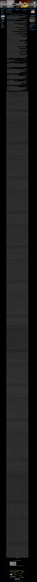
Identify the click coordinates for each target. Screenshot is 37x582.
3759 (16, 212)
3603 (12, 207)
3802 (27, 213)
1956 (14, 150)
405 (7, 101)
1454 (25, 132)
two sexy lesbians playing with (19, 25)
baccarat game (18, 83)
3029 (17, 187)
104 (14, 93)
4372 (17, 233)
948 (22, 115)
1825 (21, 145)
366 (12, 100)
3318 (17, 197)
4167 (16, 226)
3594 (22, 206)
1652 (17, 139)
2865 (25, 181)
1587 (21, 137)
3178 (12, 192)
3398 (11, 200)
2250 (21, 160)
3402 (16, 200)
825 (9, 112)
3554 (14, 205)
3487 (16, 203)
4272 (20, 230)
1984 (7, 151)
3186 (22, 192)
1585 (18, 137)
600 (26, 106)
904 (22, 114)
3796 (20, 213)
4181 (12, 227)
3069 (25, 188)
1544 (9, 136)
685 (23, 108)
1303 (27, 127)
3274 (26, 195)
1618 (17, 138)
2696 (26, 175)
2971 (8, 185)
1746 (7, 143)
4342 (22, 232)
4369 (13, 233)
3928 (14, 218)
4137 (21, 225)
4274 (22, 230)
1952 (9, 150)
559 (7, 105)
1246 (20, 125)
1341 (11, 129)
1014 (27, 117)
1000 (9, 117)
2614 (8, 173)
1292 (13, 127)
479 (15, 103)
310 (22, 98)
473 (9, 103)
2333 (18, 163)
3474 (21, 202)
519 (11, 104)
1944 (21, 149)
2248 (18, 160)
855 (17, 113)
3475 (22, 202)
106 (16, 93)
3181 (16, 192)
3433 (12, 201)
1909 (20, 148)
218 (18, 96)
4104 (22, 224)
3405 (20, 200)
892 (10, 114)
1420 (25, 131)
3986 (23, 220)
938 (12, 115)
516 (8, 104)
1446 (14, 132)
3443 (25, 201)
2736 (12, 177)
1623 (23, 138)
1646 (9, 139)
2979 (18, 185)
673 (11, 108)
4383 (9, 234)
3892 (12, 217)
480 (16, 103)
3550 (9, 205)
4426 (21, 235)
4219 (17, 228)
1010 (22, 117)
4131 (13, 225)
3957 (8, 219)
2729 (25, 176)
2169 (26, 157)
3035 (25, 187)
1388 (27, 130)
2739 (16, 177)
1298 (21, 127)
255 (11, 97)
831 (15, 112)
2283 (20, 161)
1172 (12, 123)
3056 (8, 188)
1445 (13, 132)
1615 (13, 138)
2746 (25, 177)
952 (26, 115)
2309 (9, 162)
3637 (12, 208)
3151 (21, 191)
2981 (21, 185)
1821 (16, 145)
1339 (8, 129)
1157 (14, 122)
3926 (12, 218)
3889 (8, 217)
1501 (20, 134)
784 (12, 111)
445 (25, 102)
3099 (20, 189)
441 (21, 102)
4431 (27, 235)
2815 (26, 179)
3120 (25, 190)
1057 (17, 119)
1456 (27, 132)
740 (12, 110)
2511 (7, 169)
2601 (13, 172)
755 (27, 110)
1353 (26, 129)
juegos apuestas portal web (13, 77)
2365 (16, 164)
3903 (26, 217)
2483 (14, 168)
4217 (14, 228)
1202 (7, 124)
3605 (14, 207)
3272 (23, 195)
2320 (23, 162)
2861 (20, 181)
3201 (20, 193)
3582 (7, 206)
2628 (26, 173)
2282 (18, 161)
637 (19, 107)
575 (23, 105)
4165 (13, 226)
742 (14, 110)
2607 (21, 172)
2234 (22, 159)
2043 (17, 153)
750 (22, 110)
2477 (7, 168)
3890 (9, 217)
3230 (13, 194)
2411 (9, 166)
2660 (23, 174)
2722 (16, 176)
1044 (22, 118)
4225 (25, 228)
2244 (13, 160)
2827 (20, 180)
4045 (12, 222)
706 (22, 109)
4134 (17, 225)
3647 (25, 208)
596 (22, 106)
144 (10, 94)
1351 (23, 129)
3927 (13, 218)
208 (8, 96)
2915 (23, 183)
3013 (18, 186)
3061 (14, 188)
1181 (23, 123)
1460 (11, 133)
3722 (12, 211)
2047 (22, 153)
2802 (9, 179)
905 (23, 114)
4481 (26, 237)
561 (9, 105)
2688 (16, 175)
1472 (26, 133)
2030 (22, 152)
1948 (26, 149)
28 (25, 91)
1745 (27, 142)
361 (7, 100)
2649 (9, 174)
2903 (8, 183)
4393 (22, 234)
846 (8, 113)
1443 (11, 132)
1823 (18, 145)
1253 (7, 126)
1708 (23, 141)
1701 (14, 141)
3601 (9, 207)
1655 (21, 139)
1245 (18, 125)
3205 (25, 193)
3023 (9, 187)
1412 (14, 131)
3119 (23, 190)
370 (16, 100)
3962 (14, 219)
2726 (21, 176)
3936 (25, 218)
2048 (23, 153)
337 (27, 99)
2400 (17, 165)
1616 (14, 138)
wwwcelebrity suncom (14, 32)
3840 (11, 215)
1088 (13, 120)
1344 (14, 129)
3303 (20, 196)
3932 (20, 218)
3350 (14, 198)
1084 (8, 120)
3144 (12, 191)
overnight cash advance (18, 72)
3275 (27, 195)
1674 (23, 140)
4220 (18, 228)
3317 (16, 197)
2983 (23, 185)
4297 (8, 231)
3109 (11, 190)
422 (24, 101)
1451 (21, 132)
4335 (13, 232)
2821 (12, 180)
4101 (18, 224)
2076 (16, 154)
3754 (9, 212)
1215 (23, 124)
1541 (27, 135)
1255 (9, 126)
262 (18, 97)
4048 (16, 222)
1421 (26, 131)
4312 (27, 231)
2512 (8, 169)
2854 (11, 181)
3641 (17, 208)
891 (9, 114)
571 (19, 105)
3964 (17, 219)
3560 (22, 205)
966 (18, 116)
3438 (18, 201)
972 (24, 116)
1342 (12, 129)
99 (9, 93)
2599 (11, 172)
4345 (26, 232)
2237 (26, 159)
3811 (17, 214)
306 (18, 98)
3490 (20, 203)
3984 (21, 220)
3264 (13, 195)
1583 (16, 137)
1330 (18, 128)
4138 (22, 225)
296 (8, 98)
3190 (27, 192)
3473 (20, 202)
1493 (9, 134)
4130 (12, 225)
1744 (26, 142)
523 (15, 104)
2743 (21, 177)
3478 (26, 202)
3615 (27, 207)
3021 (7, 187)
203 (25, 95)
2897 (22, 182)
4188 (21, 227)
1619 (18, 138)
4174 (25, 226)
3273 (25, 195)
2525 (25, 169)
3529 (26, 204)
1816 (9, 145)
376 (22, 100)
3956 (7, 219)
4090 (26, 223)
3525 (21, 204)
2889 (12, 182)
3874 (11, 216)
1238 (9, 125)
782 (10, 111)
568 (16, 105)
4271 (18, 230)
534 (26, 104)
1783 (11, 144)
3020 (27, 186)
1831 (7, 146)
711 (27, 109)
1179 (21, 123)
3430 (8, 201)
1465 (17, 133)
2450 (16, 167)
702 (18, 109)
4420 (13, 235)
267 (23, 97)
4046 (13, 222)
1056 (16, 119)
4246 (8, 229)
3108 (9, 190)
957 (9, 116)
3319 (18, 197)
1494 (11, 134)
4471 (13, 237)
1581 (13, 137)
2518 (16, 169)
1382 (20, 130)
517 (9, 104)
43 (13, 92)
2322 (26, 162)
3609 (20, 207)
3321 (21, 197)
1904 (13, 148)
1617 (16, 138)
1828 (25, 145)
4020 (23, 221)
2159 (13, 157)
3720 (9, 211)
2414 (13, 166)
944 (18, 115)
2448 (13, 167)
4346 (27, 232)
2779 (23, 178)
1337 (27, 128)
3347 (11, 198)
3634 (8, 208)
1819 (13, 145)
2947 (21, 184)
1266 (23, 126)
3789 (11, 213)
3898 (20, 217)
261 (17, 97)
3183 (18, 192)
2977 (16, 185)
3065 (20, 188)
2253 (25, 160)
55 (22, 92)
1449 (18, 132)
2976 (14, 185)
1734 (13, 142)
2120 (7, 156)
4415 (7, 235)
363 (9, 100)
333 (23, 99)
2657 (20, 174)
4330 (7, 232)
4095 (11, 224)
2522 (21, 169)
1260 (16, 126)
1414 (17, 131)
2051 (27, 153)
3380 (9, 199)
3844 (16, 215)
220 (20, 96)
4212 (8, 228)
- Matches (2, 13)
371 (17, 100)
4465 (27, 236)
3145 (13, 191)
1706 (21, 141)
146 (12, 94)
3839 (9, 215)
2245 (14, 160)
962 (14, 116)
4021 (25, 221)
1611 (8, 138)
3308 (26, 196)
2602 (14, 172)
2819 (9, 180)
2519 (17, 169)
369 (15, 100)
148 (14, 94)
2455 (22, 167)
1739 (20, 142)
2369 (21, 164)
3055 (7, 188)
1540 (26, 135)
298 (10, 98)
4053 (22, 222)
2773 (16, 178)
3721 (11, 211)
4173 (23, 226)
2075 (14, 154)
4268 (14, 230)
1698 (11, 141)
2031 (23, 152)
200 (22, 95)
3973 (7, 220)
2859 (17, 181)
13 (14, 91)
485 (21, 103)
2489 (22, 168)
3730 (22, 211)
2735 (11, 177)
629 (11, 107)
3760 (17, 212)
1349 (21, 129)
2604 (17, 172)
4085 (20, 223)
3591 (18, 206)
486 (22, 103)
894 (12, 114)
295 (7, 98)
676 (14, 108)
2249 (20, 160)
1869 (12, 147)
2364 (14, 164)
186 (8, 95)
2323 (27, 162)
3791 (13, 213)
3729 (21, 211)
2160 (14, 157)
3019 (26, 186)
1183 (26, 123)
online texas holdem (22, 17)
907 (25, 114)
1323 (9, 128)
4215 (12, 228)
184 (6, 95)
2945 (18, 184)
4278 (27, 230)
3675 (17, 209)
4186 (18, 227)
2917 (26, 183)
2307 (7, 162)
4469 (11, 237)
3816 (23, 214)
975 (27, 116)
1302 (26, 127)
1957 (16, 150)
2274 (8, 161)
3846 (18, 215)
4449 (7, 236)
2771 (13, 178)
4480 (25, 237)
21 (20, 91)
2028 (20, 152)
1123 (14, 121)
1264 (21, 126)
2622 (18, 173)
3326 (27, 197)
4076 (8, 223)
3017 (23, 186)
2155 (8, 157)
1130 (23, 121)
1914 (26, 148)
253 (9, 97)
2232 (20, 159)
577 (25, 105)
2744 (22, 177)
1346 (17, 129)
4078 (11, 223)
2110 (16, 155)
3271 (22, 195)
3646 (23, 208)
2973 (11, 185)
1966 (27, 150)
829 (13, 112)
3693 (18, 210)
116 (26, 93)
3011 (16, 186)
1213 (21, 124)
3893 (13, 217)
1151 (7, 122)
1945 (22, 149)
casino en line (12, 66)
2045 (20, 153)
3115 (18, 190)
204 (26, 95)
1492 (8, 134)
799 (27, 111)
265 (21, 97)
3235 (20, 194)
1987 (11, 151)
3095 (14, 189)
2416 (16, 166)
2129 (18, 156)
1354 (27, 129)
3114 (17, 190)
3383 (13, 199)
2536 (17, 170)
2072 (11, 154)
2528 (7, 170)
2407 (26, 165)
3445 (27, 201)
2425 (27, 166)
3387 (18, 199)
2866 (26, 181)
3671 (12, 209)
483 (19, 103)
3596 (25, 206)
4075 (7, 223)
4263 (8, 230)
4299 (11, 231)
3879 (17, 216)
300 (12, 98)
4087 (22, 223)
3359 (26, 198)
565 (13, 105)
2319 (22, 162)
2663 (27, 174)
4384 (11, 234)
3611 (22, 207)
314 (26, 98)
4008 (8, 221)
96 (7, 93)
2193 (13, 158)
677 (15, 108)
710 (26, 109)
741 (13, 110)
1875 (20, 147)
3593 (21, 206)
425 (27, 101)
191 (13, 95)
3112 (14, 190)
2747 (26, 177)
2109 (14, 155)
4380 (27, 233)
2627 (25, 173)
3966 (20, 219)
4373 (18, 233)
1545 (11, 136)
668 (6, 108)
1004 (14, 117)
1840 (18, 146)
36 (8, 92)
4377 (23, 233)
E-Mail (26, 15)
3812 (18, 214)
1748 (9, 143)
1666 (13, 140)
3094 (13, 189)
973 (25, 116)
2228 (14, 159)
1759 (23, 143)
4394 (23, 234)
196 (18, 95)
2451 (17, 167)
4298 (9, 231)
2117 (25, 155)
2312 (13, 162)
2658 (21, 174)
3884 (23, 216)
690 (6, 109)
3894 (14, 217)
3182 (17, 192)
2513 (9, 169)
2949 (23, 184)
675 (13, 108)
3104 (26, 189)
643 (25, 107)
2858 (16, 181)
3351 (16, 198)
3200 (18, 193)
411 (13, 101)
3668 (8, 209)
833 (17, 112)
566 (14, 105)
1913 (25, 148)
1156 (13, 122)
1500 (18, 134)
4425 (20, 235)
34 (7, 92)
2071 (9, 154)
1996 (22, 151)
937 (11, 115)
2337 (23, 163)
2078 (18, 154)
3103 (25, 189)
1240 (12, 125)
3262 (11, 195)
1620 (20, 138)
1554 (22, 136)
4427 (22, 235)
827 (11, 112)
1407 (8, 131)
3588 (14, 206)
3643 (20, 208)
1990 (14, 151)
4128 (9, 225)
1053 (12, 119)
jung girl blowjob (15, 47)
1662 (8, 140)
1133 (27, 121)
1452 (22, 132)
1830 (27, 145)
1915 (27, 148)
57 (23, 92)
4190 (23, 227)
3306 (23, 196)
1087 (12, 120)
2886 (8, 182)
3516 (9, 204)
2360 (9, 164)
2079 (20, 154)
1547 (13, 136)
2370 (22, 164)
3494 (25, 203)
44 (14, 92)
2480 (11, 168)
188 (10, 95)
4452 (11, 236)
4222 (21, 228)
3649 (27, 208)
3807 (12, 214)
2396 (12, 165)
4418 (11, 235)
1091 (17, 120)
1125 (17, 121)
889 (7, 114)
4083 (17, 223)
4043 (9, 222)
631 (13, 107)
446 (26, 102)
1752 (14, 143)
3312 (9, 197)
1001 (10, 117)
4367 (11, 233)
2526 (26, 169)
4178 (8, 227)
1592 (27, 137)
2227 (13, 159)
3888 (7, 217)
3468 (13, 202)
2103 (7, 155)
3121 (26, 190)
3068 (23, 188)
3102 (23, 189)
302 (14, 98)
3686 (9, 210)
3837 (7, 215)
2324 (7, 163)
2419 (20, 166)
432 (12, 102)
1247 (21, 125)
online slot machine (12, 60)
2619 (14, 173)
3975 (9, 220)
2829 (22, 180)
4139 (23, 225)
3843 (14, 215)
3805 (9, 214)
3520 (14, 204)
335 (25, 99)
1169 (8, 123)
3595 (23, 206)
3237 (22, 194)
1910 (21, 148)
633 (15, 107)
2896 (21, 182)
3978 (13, 220)
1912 (23, 148)
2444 (8, 167)
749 (21, 110)
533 (25, 104)
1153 (9, 122)
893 (11, 114)
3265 (14, 195)
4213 (9, 228)
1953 (11, 150)
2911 (18, 183)
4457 (17, 236)
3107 (8, 190)
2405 (23, 165)
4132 (14, 225)
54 (21, 92)
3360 (27, 198)
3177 (11, 192)
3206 (26, 193)
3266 (16, 195)
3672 (13, 209)
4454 (13, 236)
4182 (13, 227)
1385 (23, 130)
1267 (25, 126)
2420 (21, 166)
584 (10, 106)
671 (9, 108)
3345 (8, 198)
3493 (23, 203)
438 (18, 102)
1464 (16, 133)
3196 (13, 193)
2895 (20, 182)
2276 (11, 161)
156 (22, 94)
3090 (8, 189)
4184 (16, 227)
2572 (20, 171)
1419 (23, 131)
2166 (22, 157)
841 (25, 112)
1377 (13, 130)
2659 (22, 174)
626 (8, 107)
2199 (21, 158)
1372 (7, 130)
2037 (9, 153)
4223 (22, 228)
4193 (27, 227)
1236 (7, 125)
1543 (8, 136)
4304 (17, 231)
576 (24, 105)
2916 (25, 183)
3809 (14, 214)
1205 (11, 124)
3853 (27, 215)
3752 (7, 212)
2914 (22, 183)
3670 (11, 209)
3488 (17, 203)
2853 (9, 181)
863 (25, 113)
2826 (18, 180)
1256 (11, 126)
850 (12, 113)
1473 (27, 133)
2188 (7, 158)
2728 (23, 176)
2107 (12, 155)
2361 (11, 164)
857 (19, 113)
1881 (27, 147)
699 (15, 109)
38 (10, 92)
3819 (27, 214)
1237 (8, 125)
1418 (22, 131)
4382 (8, 234)
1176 (17, 123)
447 (27, 102)
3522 (17, 204)
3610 (21, 207)
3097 (17, 189)
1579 (11, 137)
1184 (27, 123)
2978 (17, 185)
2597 (8, 172)
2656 (18, 174)
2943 (16, 184)
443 (23, 102)
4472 (14, 237)
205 (27, 95)
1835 (12, 146)
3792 (14, 213)
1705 (20, 141)
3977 (12, 220)
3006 (9, 186)
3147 (16, 191)
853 (15, 113)
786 (14, 111)
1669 (17, 140)
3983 (20, 220)
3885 (25, 216)
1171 (11, 123)
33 (6, 92)
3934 (22, 218)
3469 (14, 202)
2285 (22, 161)
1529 (12, 135)
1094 (21, 120)
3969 (23, 219)
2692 (21, 175)
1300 (23, 127)
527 (19, 104)
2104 (8, 155)
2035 (7, 153)
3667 (7, 209)
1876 (21, 147)
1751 (13, 143)
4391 (20, 234)
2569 (16, 171)
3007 (11, 186)
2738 (14, 177)
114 (24, 93)
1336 (26, 128)
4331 (8, 232)
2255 (27, 160)
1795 (26, 144)
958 (10, 116)
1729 (7, 142)
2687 (14, 175)
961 (13, 116)
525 (17, 104)
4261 (27, 229)
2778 (22, 178)
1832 (8, 146)
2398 (14, 165)
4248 (11, 229)
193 (15, 95)
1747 (8, 143)
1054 (13, 119)
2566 (12, 171)
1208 (14, 124)
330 (20, 99)
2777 (21, 178)
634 (16, 107)
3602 (11, 207)
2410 (8, 166)
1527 (9, 135)
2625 (22, 173)
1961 (21, 150)
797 (25, 111)
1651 (16, 139)
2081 (22, 154)
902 (20, 114)
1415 (18, 131)
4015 (17, 221)
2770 (12, 178)
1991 (16, 151)
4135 (18, 225)
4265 (11, 230)
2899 (25, 182)
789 (17, 111)
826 (10, 112)
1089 (14, 120)
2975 (13, 185)
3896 (17, 217)
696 (12, 109)
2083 (25, 154)
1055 (14, 119)
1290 (11, 127)
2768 (9, 178)
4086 (21, 223)
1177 (18, 123)
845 (7, 113)
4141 (26, 225)
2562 (7, 171)
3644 (21, 208)
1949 (27, 149)
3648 (26, 208)
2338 (25, 163)
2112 (18, 155)
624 (6, 107)
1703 (17, 141)
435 (15, 102)
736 (8, 110)
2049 (25, 153)
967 (19, 116)
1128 (21, 121)
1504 (23, 134)
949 (23, 115)
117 (27, 93)
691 (7, 109)
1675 (25, 140)
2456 (23, 167)
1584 (17, 137)
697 (13, 109)
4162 (9, 226)
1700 (13, 141)
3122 (27, 190)
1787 (16, 144)
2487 (20, 168)
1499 (17, 134)
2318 (21, 162)
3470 (16, 202)
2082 (23, 154)
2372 (25, 164)
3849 (22, 215)
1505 (25, 134)
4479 (23, 237)
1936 (11, 149)
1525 (7, 135)
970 (22, 116)
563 (11, 105)
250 (6, 97)
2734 (9, 177)
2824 (16, 180)
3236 (21, 194)
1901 (9, 148)
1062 (23, 119)
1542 (7, 136)
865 (27, 113)
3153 (23, 191)
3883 (22, 216)
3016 (22, 186)
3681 (25, 209)
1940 (16, 149)
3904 (27, 217)
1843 (22, 146)
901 (19, 114)
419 (21, 101)
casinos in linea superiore (10, 75)
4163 (11, 226)
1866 (8, 147)
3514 (7, 204)
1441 (8, 132)
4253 (17, 229)
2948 (22, 184)
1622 (22, 138)
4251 (14, 229)
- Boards (2, 22)
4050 (18, 222)
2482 (13, 168)
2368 (20, 164)
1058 (18, 119)
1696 (8, 141)
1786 (14, 144)
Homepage (24, 15)
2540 (22, 170)
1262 (18, 126)
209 (9, 96)
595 (21, 106)
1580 (12, 137)
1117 (7, 121)
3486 (14, 203)
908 (26, 114)
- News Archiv (2, 11)
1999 (26, 151)
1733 (12, 142)
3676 (18, 209)
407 (9, 101)
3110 (12, 190)
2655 (17, 174)
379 (25, 100)
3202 (21, 193)
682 (20, 108)
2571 (18, 171)
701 (17, 109)
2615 (9, 173)
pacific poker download (9, 69)
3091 (9, 189)
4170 (20, 226)
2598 (9, 172)
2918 (27, 183)
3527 (23, 204)
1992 (17, 151)
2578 (27, 171)
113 (23, 93)
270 (26, 97)
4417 (9, 235)
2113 (20, 155)
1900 (8, 148)
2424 (26, 166)
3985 (22, 220)
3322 (22, 197)
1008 (19, 117)
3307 (25, 196)
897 (15, 114)
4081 (14, 223)
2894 (18, 182)
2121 (8, 156)
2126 (14, 156)
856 (18, 113)
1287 (7, 127)
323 (13, 99)
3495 (26, 203)
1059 (20, 119)
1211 (18, 124)
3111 (13, 190)
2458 (26, 167)
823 (7, 112)
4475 (18, 237)
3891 (11, 217)
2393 (8, 165)
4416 (8, 235)
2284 (21, 161)
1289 (9, 127)
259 (15, 97)
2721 (14, 176)
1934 (8, 149)
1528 (11, 135)
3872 (8, 216)
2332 (17, 163)
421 (23, 101)
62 (27, 92)
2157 (11, 157)
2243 (12, 160)
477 (13, 103)
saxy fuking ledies (12, 30)
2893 (17, 182)
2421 (22, 166)
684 (22, 108)
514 (6, 104)
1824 (20, 145)
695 (11, 109)
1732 (11, 142)
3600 (8, 207)
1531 (14, 135)
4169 (18, 226)
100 (10, 93)
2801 (8, 179)
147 (13, 94)
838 (22, 112)
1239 (11, 125)
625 (7, 107)
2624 (21, 173)
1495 (12, 134)
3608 (18, 207)
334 (24, 99)
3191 (7, 193)
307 (19, 98)
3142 (9, 191)
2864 (23, 181)
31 (27, 91)
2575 (23, 171)
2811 (21, 179)
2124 (12, 156)
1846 (26, 146)
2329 (13, 163)
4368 (12, 233)
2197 (18, 158)
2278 (13, 161)
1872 (16, 147)
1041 (18, 118)
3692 (17, 210)
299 (11, 98)
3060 (13, 188)
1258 (13, 126)
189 (11, 95)
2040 (13, 153)
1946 (23, 149)
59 (25, 92)
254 (10, 97)
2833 (27, 180)
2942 (14, 184)
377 (23, 100)
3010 (14, 186)
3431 (9, 201)
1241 (13, 125)
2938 (9, 184)
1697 (9, 141)
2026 (17, 152)
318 (8, 99)
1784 (12, 144)
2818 (8, 180)
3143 (11, 191)
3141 (8, 191)
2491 (25, 168)
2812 (22, 179)
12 (13, 91)
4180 (11, 227)
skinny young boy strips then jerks (22, 43)
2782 (27, 178)
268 (24, 97)
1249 (23, 125)
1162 (21, 122)
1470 (23, 133)
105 (15, 93)
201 (23, 95)
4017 (20, 221)
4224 (23, 228)
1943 (20, 149)
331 (21, 99)
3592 (20, 206)
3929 (16, 218)
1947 (25, 149)
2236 (25, 159)
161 (27, 94)
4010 (11, 221)
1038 (14, 118)
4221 (20, 228)
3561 (23, 205)
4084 (18, 223)
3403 (17, 200)
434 (14, 102)
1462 (13, 133)
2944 (17, 184)
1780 (7, 144)
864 (26, 113)
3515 (8, 204)
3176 (9, 192)
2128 (17, 156)
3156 (27, 191)
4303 (16, 231)
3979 (14, 220)
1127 (20, 121)
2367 (18, 164)
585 (11, 106)
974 (26, 116)
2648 (8, 174)
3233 (17, 194)
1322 (8, 128)
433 (13, 102)
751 (23, 110)
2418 (18, 166)
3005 (8, 186)
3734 (27, 211)
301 (13, 98)
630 (12, 107)
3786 (7, 213)
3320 (20, 197)
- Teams (2, 12)
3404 (18, 200)
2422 (23, 166)
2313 (14, 162)
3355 (21, 198)
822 (6, 112)
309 (21, 98)
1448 (17, 132)
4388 (16, 234)
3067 (22, 188)
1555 (23, 136)
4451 (9, 236)
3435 (14, 201)
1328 (16, 128)
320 (10, 99)
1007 (18, 117)
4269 (16, 230)
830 (14, 112)
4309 (23, 231)
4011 (12, 221)
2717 (9, 176)
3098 (18, 189)
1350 (22, 129)
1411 (13, 131)
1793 (23, 144)
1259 (14, 126)
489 (25, 103)
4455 (14, 236)
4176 (27, 226)
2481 (12, 168)
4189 (22, 227)
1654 (20, 139)
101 (11, 93)
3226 (8, 194)
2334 (20, 163)
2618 (13, 173)
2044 (18, 153)
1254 (8, 126)
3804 (8, 214)
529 (21, 104)
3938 (27, 218)
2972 (9, 185)
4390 (18, 234)
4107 (26, 224)
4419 (12, 235)
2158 (12, 157)
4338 (17, 232)
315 (27, 98)
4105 (23, 224)
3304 (21, 196)
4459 (20, 236)
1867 (9, 147)
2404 (22, 165)
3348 (12, 198)
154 (20, 94)
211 (11, 96)
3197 (14, 193)
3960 (12, 219)
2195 (16, 158)
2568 (14, 171)
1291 (12, 127)
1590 (25, 137)
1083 (7, 120)
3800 (25, 213)
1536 (21, 135)
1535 (20, 135)
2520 (18, 169)
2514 (11, 169)
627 (9, 107)
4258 (23, 229)
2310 (11, 162)
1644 (7, 139)
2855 (12, 181)
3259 (7, 195)
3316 (14, 197)
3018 (25, 186)
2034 (27, 152)
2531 (11, 170)
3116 (20, 190)
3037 (27, 187)
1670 (18, 140)
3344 (7, 198)
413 (15, 101)
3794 (17, 213)
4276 (25, 230)
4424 (18, 235)
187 (9, 95)
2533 (13, 170)
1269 (27, 126)
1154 (11, 122)
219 (19, 96)
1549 (16, 136)
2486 (18, 168)
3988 (26, 220)
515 (7, 104)
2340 (27, 163)
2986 (27, 185)
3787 (8, 213)
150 (16, 94)
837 (21, 112)
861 (23, 113)
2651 (12, 174)
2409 (7, 166)
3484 (12, 203)
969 (21, 116)
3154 (25, 191)
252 (8, 97)
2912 (20, 183)
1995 (21, 151)
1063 (25, 119)
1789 (18, 144)
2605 (18, 172)
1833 (9, 146)
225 (25, 96)
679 (17, 108)
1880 (26, 147)
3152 (22, 191)
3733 (26, 211)
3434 (13, 201)
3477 (25, 202)
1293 (14, 127)
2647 (7, 174)
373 (19, 100)
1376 (12, 130)
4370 (14, 233)
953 (27, 115)
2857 (14, 181)
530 (22, 104)
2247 (17, 160)
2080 (21, 154)
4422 (16, 235)
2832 (26, 180)
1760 (25, 143)
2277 (12, 161)
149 (15, 94)
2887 (9, 182)
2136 (27, 156)
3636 (11, 208)
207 (7, 96)
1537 (22, 135)
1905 (14, 148)
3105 (27, 189)
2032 (25, 152)
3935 (23, 218)
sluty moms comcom (15, 51)
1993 (18, 151)
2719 (12, 176)
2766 (7, 178)
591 (17, 106)
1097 (25, 120)
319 (9, 99)
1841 (20, 146)
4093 (8, 224)
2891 (14, 182)
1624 (25, 138)
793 (21, 111)
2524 (23, 169)
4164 (12, 226)
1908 (18, 148)
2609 (23, 172)
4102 (20, 224)
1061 (22, 119)
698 (14, 109)
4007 (7, 221)
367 (13, 100)
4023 (27, 221)
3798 (22, 213)
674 (12, 108)
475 (11, 103)
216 (16, 96)
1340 (9, 129)
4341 (21, 232)
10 (12, 91)
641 (23, 107)
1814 (7, 145)
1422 (27, 131)
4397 (27, 234)
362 (8, 100)
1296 (18, 127)
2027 (18, 152)
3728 (20, 211)
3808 (13, 214)
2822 (13, 180)
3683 (27, 209)
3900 (22, 217)
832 (16, 112)
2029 (21, 152)
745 (17, 110)
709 (25, 109)
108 (18, 93)
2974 (12, 185)
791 (19, 111)
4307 (21, 231)
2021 (11, 152)
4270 (17, 230)
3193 (9, 193)
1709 (25, 141)
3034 (23, 187)
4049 (17, 222)
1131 (25, 121)
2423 (25, 166)
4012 (13, 221)
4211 (7, 228)
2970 (7, 185)
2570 (17, 171)
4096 (12, 224)
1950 (7, 150)
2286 (23, 161)
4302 (14, 231)
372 (18, 100)
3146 (14, 191)
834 (18, 112)
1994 (20, 151)
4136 (20, 225)
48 (17, 92)
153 (19, 94)
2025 (16, 152)
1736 (16, 142)
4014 (16, 221)
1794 (25, 144)
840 (24, 112)
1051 (9, 119)
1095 (22, 120)
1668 (16, 140)
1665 (12, 140)
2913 (21, 183)
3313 (11, 197)
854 (16, 113)
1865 (7, 147)
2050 (26, 153)
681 (19, 108)
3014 (20, 186)
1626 (27, 138)
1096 (23, 120)
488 (24, 103)
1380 (17, 130)
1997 (23, 151)
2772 (14, 178)
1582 (14, 137)
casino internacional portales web (22, 64)
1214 (22, 124)
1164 (23, 122)
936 (10, 115)
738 (10, 110)
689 (27, 108)
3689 (13, 210)
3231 (14, 194)
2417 (17, 166)
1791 (21, 144)
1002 (12, 117)
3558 (20, 205)
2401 (18, 165)
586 (12, 106)
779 (7, 111)
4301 (13, 231)
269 (25, 97)
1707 (22, 141)
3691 (16, 210)
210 (10, 96)
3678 (21, 209)
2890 (13, 182)
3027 (14, 187)
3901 (23, 217)
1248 (22, 125)
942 (16, 115)
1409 (11, 131)
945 (19, 115)
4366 (9, 233)
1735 (14, 142)
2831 (25, 180)
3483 (11, 203)
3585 (11, 206)
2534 (14, 170)
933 (7, 115)
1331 (20, 128)
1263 (20, 126)
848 (10, 113)
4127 (8, 225)
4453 (12, 236)
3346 (9, 198)
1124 (16, 121)
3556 (17, 205)
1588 (22, 137)
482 (18, 103)
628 (10, 107)
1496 (13, 134)
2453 (20, 167)
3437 (17, 201)
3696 (22, 210)
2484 (16, 168)
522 (14, 104)
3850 (23, 215)
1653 (18, 139)
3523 (18, 204)
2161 (16, 157)
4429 (25, 235)
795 (23, 111)
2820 (11, 180)
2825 (17, 180)
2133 (23, 156)
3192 (8, 193)
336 (26, 99)
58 (24, 92)
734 (6, 110)
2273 (7, 161)
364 (10, 100)
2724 (18, 176)
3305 (22, 196)
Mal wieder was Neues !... (10, 10)
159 (25, 94)
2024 (14, 152)
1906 (16, 148)
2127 (16, 156)
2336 (22, 163)
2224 (9, 159)
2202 (25, 158)
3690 (14, 210)
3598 (27, 206)
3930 (17, 218)
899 (17, 114)
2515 (12, 169)
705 (21, 109)
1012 (24, 117)
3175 (8, 192)
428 (8, 102)
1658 (25, 139)
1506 (26, 134)
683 (21, 108)
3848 (21, 215)
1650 (14, 139)
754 (26, 110)
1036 (12, 118)
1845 (25, 146)
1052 (11, 119)
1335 (25, 128)
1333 (22, 128)
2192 (12, 158)
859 (21, 113)
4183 (14, 227)
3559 (21, 205)
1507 (27, 134)
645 (27, 107)
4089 (25, 223)
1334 (23, 128)
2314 (16, 162)
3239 (25, 194)
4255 (20, 229)
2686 (13, 175)
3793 (16, 213)
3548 (7, 205)
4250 (13, 229)
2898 (23, 182)
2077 (17, 154)
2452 (18, 167)
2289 (27, 161)
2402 (20, 165)
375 (21, 100)
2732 (7, 177)
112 (22, 93)
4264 (9, 230)
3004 (7, 186)
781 (9, 111)
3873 (9, 216)
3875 (12, 216)
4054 (23, 222)
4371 (16, 233)
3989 (27, 220)
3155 (26, 191)
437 (17, 102)
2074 (13, 154)
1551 (18, 136)
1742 (23, 142)
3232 (16, 194)
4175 (26, 226)
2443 (7, 167)
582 (8, 106)
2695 (25, 175)
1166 (26, 122)
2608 (22, 172)
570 (18, 105)
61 (26, 92)
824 (8, 112)
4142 (27, 225)
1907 (17, 148)
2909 (16, 183)
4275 (23, 230)
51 (19, 92)
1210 (17, 124)
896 (14, 114)
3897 (18, 217)
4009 (9, 221)
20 (19, 91)
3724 (14, 211)
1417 (21, 131)
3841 (12, 215)
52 (20, 92)
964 (16, 116)
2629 (27, 173)
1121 (12, 121)
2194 (14, 158)
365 (11, 100)
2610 (25, 172)
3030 (18, 187)
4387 (14, 234)
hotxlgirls (24, 23)
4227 (27, 228)
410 (12, 101)
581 (7, 106)
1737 (17, 142)
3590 (17, 206)
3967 (21, 219)
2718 (11, 176)
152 (18, 94)
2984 (25, 185)
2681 (7, 175)
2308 (8, 162)
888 (6, 114)
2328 (12, 163)
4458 (18, 236)
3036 (26, 187)
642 (24, 107)
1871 (14, 147)
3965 (18, 219)
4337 (16, 232)
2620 (16, 173)
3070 (26, 188)
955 (7, 116)
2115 (22, 155)
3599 (7, 207)
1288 (8, 127)
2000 (27, 151)
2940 (12, 184)
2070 (8, 154)
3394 (27, 199)
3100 (21, 189)
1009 (21, 117)
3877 (14, 216)
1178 (20, 123)
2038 (11, 153)
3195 (12, 193)
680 (18, 108)
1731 (9, 142)
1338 (7, 129)
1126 (18, 121)
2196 (17, 158)
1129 (22, 121)
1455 (26, 132)
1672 (21, 140)
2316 (18, 162)
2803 (11, 179)
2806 (14, 179)
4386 (13, 234)
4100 (17, 224)
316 (6, 99)
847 (9, 113)
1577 (8, 137)
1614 (12, 138)
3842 (13, 215)
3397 (9, 200)
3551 (11, 205)
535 (27, 104)
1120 (11, 121)
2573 (21, 171)
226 (26, 96)
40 (11, 92)
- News (1, 10)
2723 (17, 176)
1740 (21, 142)
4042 (8, 222)
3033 (22, 187)
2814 (25, 179)
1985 (8, 151)
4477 (21, 237)
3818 (26, 214)
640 (22, 107)
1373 (8, 130)
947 (21, 115)
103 (13, 93)
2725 (20, 176)
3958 (9, 219)
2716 (8, 176)
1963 (23, 150)
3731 (23, 211)
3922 (7, 218)
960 (12, 116)
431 (11, 102)
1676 (26, 140)
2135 (26, 156)
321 (11, 99)
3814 (21, 214)
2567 (13, 171)
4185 (17, 227)
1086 (11, 120)
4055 (25, 222)
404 (6, 101)
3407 (22, 200)
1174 (14, 123)
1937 (12, 149)
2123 (11, 156)
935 (9, 115)
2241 (9, 160)
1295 (17, 127)
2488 (21, 168)
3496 (27, 203)
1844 (23, 146)
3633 (7, 208)
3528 (25, 204)
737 (9, 110)
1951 (8, 150)
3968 (22, 219)
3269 (20, 195)
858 (20, 113)
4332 (9, 232)
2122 (9, 156)
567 (15, 105)
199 (21, 95)
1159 (17, 122)
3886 (26, 216)
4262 (7, 230)
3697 (23, 210)
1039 (16, 118)
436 (16, 102)
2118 (26, 155)
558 (6, 105)
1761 (26, 143)
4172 (22, 226)
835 (19, 112)
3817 (25, 214)
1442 (9, 132)
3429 (7, 201)
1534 (18, 135)
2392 (7, 165)
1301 (25, 127)
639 (21, 107)
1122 (13, 121)
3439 (20, 201)
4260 (26, 229)
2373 (26, 164)
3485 (13, 203)
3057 (9, 188)
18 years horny (14, 27)
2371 (23, 164)
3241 (27, 194)
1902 (11, 148)
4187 (20, 227)
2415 (14, 166)
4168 (17, 226)
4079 (12, 223)
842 (26, 112)
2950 (25, 184)
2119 (27, 155)
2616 (11, 173)
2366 (17, 164)
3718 (7, 211)
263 (19, 97)
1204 (9, 124)
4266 (12, 230)
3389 (21, 199)
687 (25, 108)
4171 (21, 226)
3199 (17, 193)
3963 (16, 219)
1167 (27, 122)
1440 (7, 132)
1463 (14, 133)
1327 (14, 128)
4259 (25, 229)
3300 (16, 196)
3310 (7, 197)
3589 (16, 206)
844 (6, 113)
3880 (18, 216)
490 (26, 103)
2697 (27, 175)
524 (16, 104)
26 (23, 91)
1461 (12, 133)
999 (8, 117)
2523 (22, 169)
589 (15, 106)
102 (12, 93)
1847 (27, 146)
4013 (14, 221)
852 (14, 113)
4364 (7, 233)
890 (8, 114)
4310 (25, 231)
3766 (25, 212)
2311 (12, 162)
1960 (20, 150)
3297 (12, 196)
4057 (27, 222)
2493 (27, 168)
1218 (27, 124)
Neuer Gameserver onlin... (10, 12)
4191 (25, 227)
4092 (7, 224)
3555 (16, 205)
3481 (8, 203)
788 (16, 111)
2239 (7, 160)
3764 (22, 212)
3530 (27, 204)
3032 (21, 187)
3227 (9, 194)
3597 (26, 206)
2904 (9, 183)
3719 (8, 211)
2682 (8, 175)
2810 (20, 179)
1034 (9, 118)
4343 (23, 232)
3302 (18, 196)
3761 (18, 212)
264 (20, 97)
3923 (8, 218)
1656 (22, 139)
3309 (27, 196)
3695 (21, 210)
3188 (25, 192)
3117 (21, 190)
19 (18, 91)
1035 (11, 118)
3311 (8, 197)
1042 (20, 118)
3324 (25, 197)
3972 (27, 219)
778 (6, 111)
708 (24, 109)
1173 (13, 123)
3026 (13, 187)
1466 (18, 133)
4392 (21, 234)
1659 (26, 139)
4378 (25, 233)
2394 (9, 165)
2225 (11, 159)
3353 (18, 198)
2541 (23, 170)
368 (14, 100)
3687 (11, 210)
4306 (20, 231)
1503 (22, 134)
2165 (21, 157)
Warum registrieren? (3, 19)
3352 (17, 198)
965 (17, 116)
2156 (9, 157)
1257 (12, 126)
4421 (14, 235)
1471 (25, 133)
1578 (9, 137)
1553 (21, 136)
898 (16, 114)
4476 (20, 237)
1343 (13, 129)
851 (13, 113)
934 (8, 115)
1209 (16, 124)
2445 (9, 167)
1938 (13, 149)
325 (15, 99)
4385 (12, 234)
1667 (14, 140)
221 (21, 96)
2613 (7, 173)
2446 (11, 167)
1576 (7, 137)
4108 (27, 224)
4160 (7, 226)
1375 (11, 130)
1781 (8, 144)
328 (18, 99)
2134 (25, 156)
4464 (26, 236)
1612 (9, 138)
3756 (12, 212)
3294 (8, 196)
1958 (17, 150)
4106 (25, 224)
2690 (18, 175)
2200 (22, 158)
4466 (7, 237)
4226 (26, 228)
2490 (23, 168)
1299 (22, 127)
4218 (16, 228)
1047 (26, 118)
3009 (13, 186)
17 (17, 91)
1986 (9, 151)
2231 (18, 159)
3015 (21, 186)
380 (26, 100)
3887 (27, 216)
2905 (11, 183)
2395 (11, 165)
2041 (14, 153)
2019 (8, 152)
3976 (11, 220)
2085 (27, 154)
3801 (26, 213)
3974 (8, 220)
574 (22, 105)
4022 (26, 221)
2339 (26, 163)
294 (6, 98)
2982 (22, 185)
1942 (18, 149)
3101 (22, 189)
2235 (23, 159)
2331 (16, 163)
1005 (15, 117)
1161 (20, 122)
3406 (21, 200)
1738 (18, 142)
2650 (11, 174)
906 (24, 114)
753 (25, 110)
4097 (13, 224)
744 (16, 110)
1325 (12, 128)
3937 (26, 218)
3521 (16, 204)
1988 (12, 151)
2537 (18, 170)
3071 (27, 188)
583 (9, 106)
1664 (11, 140)
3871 (7, 216)
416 (18, 101)
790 (18, 111)
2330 (14, 163)
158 (24, 94)
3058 (11, 188)
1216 (25, 124)
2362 (12, 164)
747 (19, 110)
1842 (21, 146)
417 (19, 101)
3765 (23, 212)
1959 (18, 150)
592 (18, 106)
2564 (9, 171)
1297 (20, 127)
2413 (12, 166)
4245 (7, 229)
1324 (11, 128)
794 (22, 111)
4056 (26, 222)
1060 (21, 119)
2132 (22, 156)
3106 (7, 190)
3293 (7, 196)
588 (14, 106)
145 (11, 94)
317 (7, 99)
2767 (8, 178)
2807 (16, 179)
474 (10, 103)
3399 (12, 200)
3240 (26, 194)
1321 (7, 128)
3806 (11, 214)
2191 (11, 158)
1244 (17, 125)
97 (8, 93)
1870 (13, 147)
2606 (20, 172)
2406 (25, 165)
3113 (16, 190)
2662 (26, 174)
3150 (20, 191)
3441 (22, 201)
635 (17, 107)
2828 (21, 180)
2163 (18, 157)
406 (8, 101)
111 (21, 93)
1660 (27, 139)
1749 (11, 143)
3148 (17, 191)
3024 (11, 187)
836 (20, 112)
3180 (14, 192)
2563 (8, 171)
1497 (14, 134)
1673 (22, 140)
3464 (8, 202)
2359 (8, 164)
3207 (27, 193)
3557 (18, 205)
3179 (13, 192)
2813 (23, 179)
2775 (18, 178)
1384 (22, 130)
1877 (22, 147)
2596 (7, 172)
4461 (22, 236)
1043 (21, 118)
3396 (8, 200)
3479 (27, 202)
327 (17, 99)
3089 (7, 189)
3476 (23, 202)
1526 (8, 135)
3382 (12, 199)
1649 (13, 139)
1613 (11, 138)
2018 (7, 152)
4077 (9, 223)
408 (10, 101)
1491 (7, 134)
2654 (16, 174)
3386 (17, 199)
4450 (8, 236)
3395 (7, 200)
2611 (26, 172)
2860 (18, 181)
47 (16, 92)
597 (23, 106)
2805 (13, 179)
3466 (11, 202)
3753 (8, 212)
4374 (20, 233)
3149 (18, 191)
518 (10, 104)
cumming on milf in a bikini (16, 34)
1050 (8, 119)
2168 (25, 157)
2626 (23, 173)
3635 (9, 208)
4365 (8, 233)
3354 (20, 198)
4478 (22, 237)
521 (13, 104)
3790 (12, 213)
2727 (22, 176)
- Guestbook (2, 24)
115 (25, 93)
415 (17, 101)
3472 (18, 202)
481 (17, 103)
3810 (16, 214)
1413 (16, 131)
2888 (11, 182)
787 (15, 111)
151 (17, 94)
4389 (17, 234)
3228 (11, 194)
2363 (13, 164)
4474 (17, 237)
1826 (22, 145)
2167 (23, 157)
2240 (8, 160)
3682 (26, 209)
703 (19, 109)
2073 (12, 154)
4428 (23, 235)
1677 (27, 140)
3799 (23, 213)
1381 (18, 130)
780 (8, 111)
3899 (21, 217)
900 (18, 114)
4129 (11, 225)
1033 (8, 118)
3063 (17, 188)
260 (16, 97)
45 (15, 92)
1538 (23, 135)
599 (25, 106)
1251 (26, 125)
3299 (14, 196)
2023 (13, 152)
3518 (12, 204)
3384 (14, 199)
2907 (13, 183)
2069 (7, 154)
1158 (16, 122)
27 (24, 91)
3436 (16, 201)
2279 (14, 161)
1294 (16, 127)
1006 (17, 117)
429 (9, 102)
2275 (9, 161)
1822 (17, 145)
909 (27, 114)
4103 (21, 224)
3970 (25, 219)
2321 (25, 162)
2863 (22, 181)
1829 (26, 145)
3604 (13, 207)
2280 (16, 161)
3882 (21, 216)
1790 (20, 144)
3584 (9, 206)
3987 (25, 220)
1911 (22, 148)
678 (16, 108)
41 (12, 92)
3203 (22, 193)
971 (23, 116)
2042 (16, 153)
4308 (22, 231)
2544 (27, 170)
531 (23, 104)
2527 (27, 169)
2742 (20, 177)
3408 (23, 200)
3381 (11, 199)
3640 (16, 208)
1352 (25, 129)
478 (14, 103)
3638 (13, 208)
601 (27, 106)
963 (15, 116)
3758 (14, 212)
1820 (14, 145)
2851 (7, 181)
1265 (22, 126)
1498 (16, 134)
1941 (17, 149)
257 (13, 97)
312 (24, 98)
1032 (7, 118)
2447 (12, 167)
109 (19, 93)
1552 (20, 136)
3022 (8, 187)
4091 (27, 223)
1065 (27, 119)
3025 (12, 187)
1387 (26, 130)
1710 (26, 141)
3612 (23, 207)
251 (7, 97)
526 (18, 104)
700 (16, 109)
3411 (27, 200)
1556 (25, 136)
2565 (11, 171)
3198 (16, 193)
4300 (12, 231)
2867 (27, 181)
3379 (8, 199)
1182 (25, 123)
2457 (25, 167)
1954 (12, 150)
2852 (8, 181)
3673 (14, 209)
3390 (22, 199)
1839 (17, 146)
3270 (21, 195)
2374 (27, 164)
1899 (7, 148)
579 (27, 105)
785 (13, 111)
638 (20, 107)
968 (20, 116)
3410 (26, 200)
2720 (13, 176)
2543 (26, 170)
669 (7, 108)
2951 (26, 184)
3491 (21, 203)
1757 (21, 143)
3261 (9, 195)
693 (9, 109)
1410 (12, 131)
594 (20, 106)
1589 (23, 137)
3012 (17, 186)
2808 (17, 179)
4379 (26, 233)
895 (13, 114)
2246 (16, 160)
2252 (23, 160)
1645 (8, 139)
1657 (23, 139)
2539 (21, 170)
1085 (9, 120)
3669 (9, 209)
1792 (22, 144)
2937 (8, 184)
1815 (8, 145)
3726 (17, 211)
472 (8, 103)
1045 (23, 118)
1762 (27, 143)
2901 (27, 182)
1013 (26, 117)
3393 (26, 199)
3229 (12, 194)
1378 (14, 130)
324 (14, 99)
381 (27, 100)
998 (7, 117)
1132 (26, 121)
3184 (20, 192)
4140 (25, 225)
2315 (17, 162)
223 (23, 96)
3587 (13, 206)
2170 (27, 157)
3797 (21, 213)
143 (9, 94)
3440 (21, 201)
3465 (9, 202)
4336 (14, 232)
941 (15, 115)
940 (14, 115)
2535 (16, 170)
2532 (12, 170)
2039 (12, 153)
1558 (27, 136)
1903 (12, 148)
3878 (16, 216)
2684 (11, 175)
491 (27, 103)
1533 (17, 135)
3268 (18, 195)
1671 (20, 140)
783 (11, 111)
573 (21, 105)
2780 (25, 178)
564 (12, 105)
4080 (13, 223)
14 (15, 91)
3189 (26, 192)
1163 (22, 122)
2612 (27, 172)
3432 (11, 201)
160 (26, 94)
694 (10, 109)
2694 (23, 175)
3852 (26, 215)
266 (22, 97)
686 (24, 108)
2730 (26, 176)
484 (20, 103)
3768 (27, 212)
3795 (18, 213)
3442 (23, 201)
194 (16, 95)
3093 (12, 189)
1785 (13, 144)
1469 (22, 133)
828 (12, 112)
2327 (11, 163)
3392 (25, 199)
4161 (8, 226)
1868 (11, 147)
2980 (20, 185)
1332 (21, 128)
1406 (7, 131)
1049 (7, 119)
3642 (18, 208)
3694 (20, 210)
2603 (16, 172)
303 (15, 98)
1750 (12, 143)
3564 (27, 205)
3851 (25, 215)
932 (6, 115)
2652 (13, 174)
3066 (21, 188)
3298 (13, 196)
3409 (25, 200)
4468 (9, 237)
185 (7, 95)
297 (9, 98)
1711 (27, 141)
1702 (16, 141)
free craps (8, 16)
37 (9, 92)
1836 (13, 146)
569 (17, 105)
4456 (16, 236)
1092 (18, 120)
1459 (9, 133)
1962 (22, 150)
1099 (27, 120)
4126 (7, 225)
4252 (16, 229)
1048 (27, 118)
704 (20, 109)
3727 (18, 211)
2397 (13, 165)
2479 (9, 168)
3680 (23, 209)
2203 (26, 158)
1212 (20, 124)
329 (19, 99)
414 (16, 101)
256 (12, 97)
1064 (26, 119)
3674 (16, 209)
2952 (27, 184)
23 (21, 91)
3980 (16, 220)
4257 (22, 229)
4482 (27, 237)
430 (10, 102)
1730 (8, 142)
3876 (13, 216)
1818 (12, 145)
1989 (13, 151)
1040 (17, 118)
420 (22, 101)
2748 (27, 177)
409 (11, 101)
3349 (13, 198)
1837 (14, 146)
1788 (17, 144)
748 (20, 110)
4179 (9, 227)
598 (24, 106)
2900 (26, 182)
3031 (20, 187)
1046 (25, 118)
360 (6, 100)
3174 (7, 192)
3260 (8, 195)
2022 (12, 152)
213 (13, 96)
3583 (8, 206)
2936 (7, 184)
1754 (17, 143)
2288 (26, 161)
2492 (26, 168)
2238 (27, 159)
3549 (8, 205)
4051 (20, 222)
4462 (23, 236)
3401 (14, 200)
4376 (22, 233)
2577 (26, 171)
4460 (21, 236)
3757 (13, 212)
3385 (16, 199)
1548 (14, 136)
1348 (20, 129)
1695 (7, 141)
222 (22, 96)
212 (12, 96)
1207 (13, 124)
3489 (18, 203)
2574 (22, 171)
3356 (22, 198)
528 (20, 104)
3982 (18, 220)
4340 (20, 232)
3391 (23, 199)
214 (14, 96)
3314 (12, 197)
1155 (12, 122)
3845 (17, 215)
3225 (7, 194)
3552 (12, 205)
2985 (26, 185)
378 (24, 100)
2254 (26, 160)
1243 (16, 125)
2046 (21, 153)
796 (24, 111)
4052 (21, 222)
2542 (25, 170)
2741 (18, 177)
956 (8, 116)
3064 (18, 188)
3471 (17, 202)
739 (11, 110)
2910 (17, 183)
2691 (20, 175)
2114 (21, 155)
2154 (7, 157)
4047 (14, 222)
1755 (18, 143)
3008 (12, 186)
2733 (8, 177)
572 (20, 105)
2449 (14, 167)
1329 (17, 128)
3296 (11, 196)
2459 (27, 167)
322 (12, 99)
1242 (14, 125)
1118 (8, 121)
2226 (12, 159)
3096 (16, 189)
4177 (7, 227)
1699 (12, 141)
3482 (9, 203)
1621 (21, 138)
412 (14, 101)
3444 (26, 201)
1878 (23, 147)
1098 (26, 120)
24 (22, 91)
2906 (12, 183)
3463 (7, 202)
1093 (20, 120)
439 (19, 102)
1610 (7, 138)
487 (23, 103)
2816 (27, 179)
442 (22, 102)
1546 (12, 136)
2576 (25, 171)
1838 (16, 146)
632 (14, 107)
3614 (26, 207)
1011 (23, 117)
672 (10, 108)
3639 (14, 208)
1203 (8, 124)
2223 (8, 159)
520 (12, 104)
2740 (17, 177)
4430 (26, 235)
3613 (25, 207)
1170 (9, 123)
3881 (20, 216)
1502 (21, 134)
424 (26, 101)
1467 (20, 133)
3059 (12, 188)
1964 (25, 150)
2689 (17, 175)
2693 (22, 175)
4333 (11, 232)
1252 (27, 125)
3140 (7, 191)
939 (13, 115)
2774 (17, 178)
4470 (12, 237)
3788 (9, 213)
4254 (18, 229)
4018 (21, 221)
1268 (26, 126)
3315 (13, 197)
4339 (18, 232)
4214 (11, 228)
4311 (26, 231)
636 (18, 107)
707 (23, 109)
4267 (13, 230)
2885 (7, 182)
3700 (27, 210)
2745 (23, 177)
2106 (11, 155)
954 (6, 116)
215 (15, 96)
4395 (25, 234)
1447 (16, 132)
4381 (7, 234)
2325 (8, 163)
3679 (22, 209)
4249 (12, 229)
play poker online (13, 88)
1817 (11, 145)
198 (20, 95)
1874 (18, 147)
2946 (20, 184)
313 (25, 98)
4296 (7, 231)
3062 (16, 188)
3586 (12, 206)
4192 (26, 227)
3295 (9, 196)
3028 (16, 187)
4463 (25, 236)
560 (8, 105)
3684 (7, 210)
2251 (22, 160)
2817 (7, 180)
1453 (23, 132)
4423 (17, 235)
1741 (22, 142)
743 (15, 110)
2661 (25, 174)
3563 (26, 205)
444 (24, 102)
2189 (8, 158)
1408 (9, 131)
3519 (13, 204)
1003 (13, 117)
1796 (27, 144)
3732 (25, 211)
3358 (25, 198)
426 (6, 102)
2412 (11, 166)
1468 (21, 133)
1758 (22, 143)
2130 (20, 156)
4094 (9, 224)
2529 (8, 170)
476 (12, 103)
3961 (13, 219)
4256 (21, 229)
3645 (22, 208)
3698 (25, 210)
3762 (20, 212)
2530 (9, 170)
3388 (20, 199)
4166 (14, 226)
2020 (9, 152)
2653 (14, 174)
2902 (7, 183)
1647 (11, 139)
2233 (21, 159)
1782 (9, 144)
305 (17, 98)
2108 (13, 155)
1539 (25, 135)
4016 (18, 221)
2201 (23, 158)
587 (13, 106)
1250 (25, 125)
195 (17, 95)
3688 (12, 210)
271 (27, 97)
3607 (17, 207)
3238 (23, 194)
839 (23, 112)
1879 (25, 147)
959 (11, 116)
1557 (26, 136)
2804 (12, 179)
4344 (25, 232)
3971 (26, 219)
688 (26, 108)
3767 (26, 212)
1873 (17, 147)
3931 (18, 218)
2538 (20, 170)
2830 (23, 180)
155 (21, 94)
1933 (7, 149)
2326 (9, 163)
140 (6, 94)
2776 (20, 178)
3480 (7, 203)
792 (20, 111)
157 (23, 94)
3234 (18, 194)
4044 (11, 222)
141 (7, 94)
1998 (25, 151)
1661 (7, 140)
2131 (21, 156)
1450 (20, 132)
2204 (27, 158)
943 (17, 115)
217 (17, 96)
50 (18, 92)
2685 (12, 175)
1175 (16, 123)
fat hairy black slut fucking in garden (21, 55)
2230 (17, 159)
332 (22, 99)
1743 (25, 142)
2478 (8, 168)
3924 (9, 218)
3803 (7, 214)
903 (21, 114)
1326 (13, 128)
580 (6, 106)
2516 (13, 169)
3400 (13, 200)
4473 (16, 237)
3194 (11, 193)
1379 (16, 130)
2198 (20, 158)
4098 (14, 224)
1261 (17, 126)
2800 (7, 179)
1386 (25, 130)
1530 (13, 135)
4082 (16, 223)
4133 (16, 225)
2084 (26, 154)
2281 (17, 161)
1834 (11, 146)
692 (8, 109)
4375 (21, 233)
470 (6, 103)
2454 (21, 167)
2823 (14, 180)
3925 (11, 218)
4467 (8, 237)
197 (19, 95)
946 (20, 115)
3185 (21, 192)
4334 (12, 232)
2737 (13, 177)
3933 (21, 218)
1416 (20, 131)
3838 (8, 215)
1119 (9, 121)
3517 (11, 204)
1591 (26, 137)
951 (25, 115)
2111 (17, 155)
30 (26, 91)
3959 (11, 219)
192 (14, 95)
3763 (21, 212)
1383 (21, 130)
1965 (26, 150)
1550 (17, 136)
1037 (13, 118)
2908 (14, 183)
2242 (11, 160)
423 (25, 101)
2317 (20, 162)
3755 (11, 212)
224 (24, 96)
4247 (9, 229)
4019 (22, 221)
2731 (27, 176)
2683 (9, 175)
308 (20, 98)
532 (24, 104)
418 (20, 101)
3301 (17, 196)
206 (6, 96)
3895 (16, 217)
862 (24, 113)
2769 (11, 178)
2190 (9, 158)
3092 (11, 189)
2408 (27, 165)
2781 (26, 178)
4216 (13, 228)
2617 (12, 173)
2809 (18, 179)
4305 (18, 231)
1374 (9, 130)
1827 (23, 145)
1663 (9, 140)
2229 (16, 159)
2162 (17, 157)
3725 (16, 211)
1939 (14, 149)
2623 (20, 173)
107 (17, 93)
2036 (8, 153)
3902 (25, 217)
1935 (9, 149)
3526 (22, 204)
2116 (23, 155)
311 (23, 98)
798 (26, 111)
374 (20, 100)
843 (27, 112)
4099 (16, 224)
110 (20, 93)
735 (7, 110)
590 (16, 106)
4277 (26, 230)
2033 (26, 152)
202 (24, 95)
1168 (7, 123)
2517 (14, 169)
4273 (21, 230)
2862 (21, 181)
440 (20, 102)
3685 (8, 210)
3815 (22, 214)
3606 (16, 207)
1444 (12, 132)
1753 (16, 143)
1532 (16, 135)
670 (8, 108)
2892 (16, 182)
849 (11, 113)
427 (7, 102)
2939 (11, 184)
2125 (13, 156)
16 (16, 91)
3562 (25, 205)
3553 (13, 205)
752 (24, 110)
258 (14, 97)
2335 (21, 163)
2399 (16, 165)
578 (26, 105)
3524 (20, 204)
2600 (12, 172)
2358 (7, 164)
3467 (12, 202)
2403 (21, 165)
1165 (25, 122)
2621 (17, 173)
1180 (22, 123)
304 (16, 98)
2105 (9, 155)
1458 (8, 133)
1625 (26, 138)
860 (22, 113)
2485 (17, 168)
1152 (8, 122)
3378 (7, 199)
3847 (20, 215)
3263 (12, 195)
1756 (20, 143)
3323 (23, 197)
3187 (23, 192)
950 (24, 115)
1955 (13, 150)
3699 (26, 210)
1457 (7, 133)
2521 (20, 169)
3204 (23, 193)
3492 (22, 203)
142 (8, 94)
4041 (7, 222)
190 (12, 95)
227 (27, 96)
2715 (7, 176)
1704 (18, 141)
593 (19, 106)
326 (16, 99)
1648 (12, 139)
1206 (12, 124)
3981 (17, 220)
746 (18, 110)
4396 (26, 234)
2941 (13, 184)
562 (10, 105)
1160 (18, 122)
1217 (26, 124)
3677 (20, 209)
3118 (22, 190)
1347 (18, 129)
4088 (23, 223)
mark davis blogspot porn (17, 49)
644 (26, 107)
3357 (23, 198)
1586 (20, 137)
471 (7, 103)
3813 (20, 214)
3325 (26, 197)
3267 (17, 195)
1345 (16, 129)
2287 (25, 161)
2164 (20, 157)
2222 (7, 159)
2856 (13, 181)
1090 (16, 120)
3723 (13, 211)
